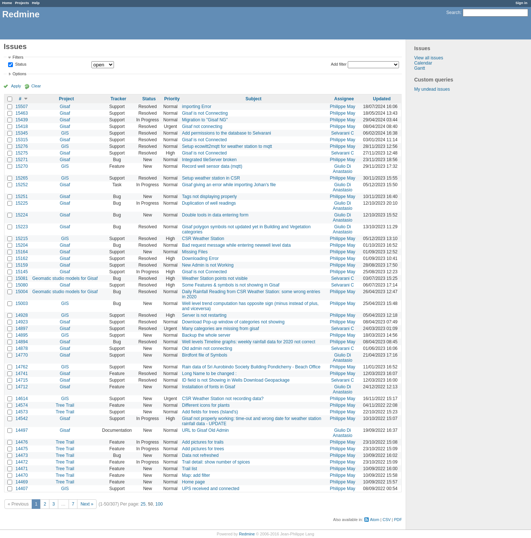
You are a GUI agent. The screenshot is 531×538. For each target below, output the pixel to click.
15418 (21, 126)
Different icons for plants (206, 405)
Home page (193, 482)
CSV (386, 519)
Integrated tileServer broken (209, 159)
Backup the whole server (206, 335)
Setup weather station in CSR (211, 178)
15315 (21, 139)
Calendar (423, 63)
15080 (21, 285)
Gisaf (65, 106)
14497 (21, 430)
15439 (21, 119)
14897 (21, 328)
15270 (21, 166)
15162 (21, 258)
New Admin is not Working (208, 265)
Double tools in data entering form (215, 215)
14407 (21, 488)
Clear (36, 86)
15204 (21, 245)
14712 (21, 386)
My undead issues (432, 89)
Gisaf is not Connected (204, 139)
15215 (21, 238)
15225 (21, 203)
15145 (21, 271)
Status (20, 64)
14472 (21, 462)
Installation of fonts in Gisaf (208, 386)
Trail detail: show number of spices (216, 462)
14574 (21, 405)
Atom (374, 519)
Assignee (344, 98)
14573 (21, 411)
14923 (21, 321)
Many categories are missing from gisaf (220, 328)
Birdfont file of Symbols (205, 355)
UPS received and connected (210, 488)
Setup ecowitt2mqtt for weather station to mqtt (227, 146)
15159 (21, 265)
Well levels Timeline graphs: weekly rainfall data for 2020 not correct (248, 341)
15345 (21, 133)
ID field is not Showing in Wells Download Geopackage (236, 380)
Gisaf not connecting (202, 126)
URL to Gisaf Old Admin (205, 430)
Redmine (247, 534)
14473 (21, 455)
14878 (21, 348)
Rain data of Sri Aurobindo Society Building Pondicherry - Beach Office (251, 366)
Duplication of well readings (209, 203)
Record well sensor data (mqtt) (212, 166)
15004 (21, 291)
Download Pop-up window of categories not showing (233, 321)
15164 (21, 251)
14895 (21, 335)
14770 (21, 355)
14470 (21, 475)
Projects (22, 3)
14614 (21, 398)
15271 (21, 159)
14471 (21, 468)
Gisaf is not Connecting (205, 113)
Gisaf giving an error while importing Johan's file (229, 184)
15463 (21, 113)
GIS (65, 133)
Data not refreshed (200, 455)
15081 (21, 278)
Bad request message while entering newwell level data (236, 245)
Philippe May (342, 106)
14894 (21, 341)
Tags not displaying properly (209, 196)
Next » (86, 504)
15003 (21, 303)
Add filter (339, 64)
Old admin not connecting (207, 348)
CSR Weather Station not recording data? (223, 398)
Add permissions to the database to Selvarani (226, 133)
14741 (21, 373)
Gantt (419, 68)
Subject (253, 98)
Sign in (521, 3)
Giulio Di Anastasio (343, 169)
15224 (21, 215)
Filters (18, 57)
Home (7, 3)
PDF (398, 519)
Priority (172, 98)
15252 (21, 184)
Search (453, 12)
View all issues (428, 57)
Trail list (189, 468)
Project (66, 98)
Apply (16, 86)
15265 (21, 178)
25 (142, 504)
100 (159, 504)
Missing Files (195, 251)
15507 (21, 106)
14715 (21, 380)
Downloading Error (200, 258)
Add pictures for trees (203, 448)
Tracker (118, 98)
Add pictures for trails (203, 442)
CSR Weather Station (203, 238)
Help (36, 3)
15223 (21, 226)
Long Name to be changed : (209, 373)
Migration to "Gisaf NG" (205, 119)
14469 (21, 482)
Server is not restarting (204, 315)
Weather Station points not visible (215, 278)
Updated (382, 98)
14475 (21, 448)
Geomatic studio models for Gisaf (64, 278)
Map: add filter (196, 475)
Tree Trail (65, 405)
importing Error (196, 106)
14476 (21, 442)
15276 (21, 146)
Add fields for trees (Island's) (210, 411)
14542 (21, 418)
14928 (21, 315)
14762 (21, 366)
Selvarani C (342, 133)
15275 (21, 153)
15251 (21, 196)
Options (19, 74)
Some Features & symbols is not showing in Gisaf (231, 285)
